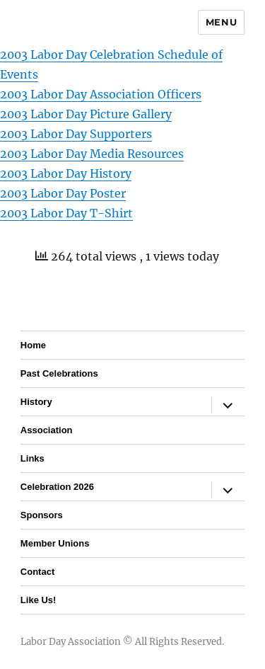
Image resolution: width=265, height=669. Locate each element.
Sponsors (41, 515)
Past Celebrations (59, 373)
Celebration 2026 (57, 486)
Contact (37, 571)
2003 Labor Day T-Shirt (66, 213)
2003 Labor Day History (65, 173)
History (36, 401)
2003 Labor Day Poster (63, 193)
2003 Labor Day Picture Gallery (86, 114)
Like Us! (38, 600)
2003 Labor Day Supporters (76, 134)
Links (32, 458)
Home (33, 345)
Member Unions (55, 543)
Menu (221, 22)
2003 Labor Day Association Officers (100, 94)
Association (46, 430)
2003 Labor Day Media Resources (92, 154)
